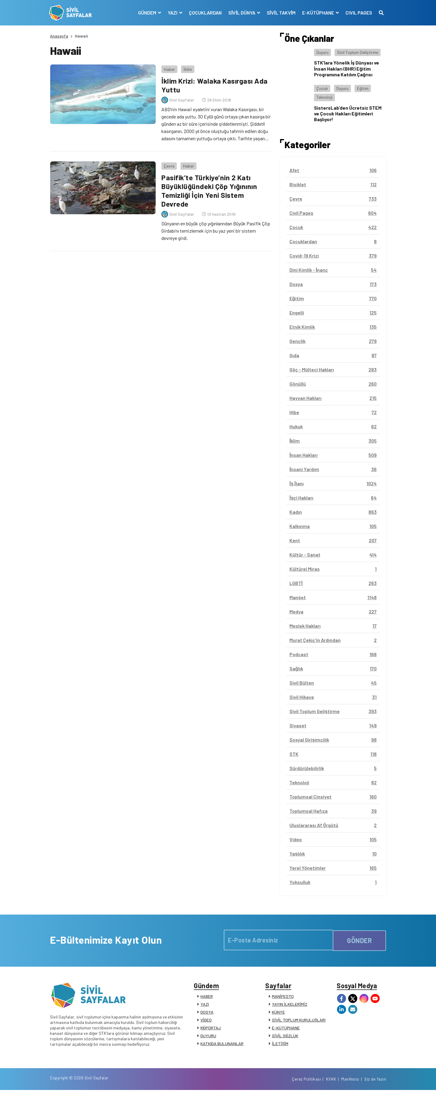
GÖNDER (359, 940)
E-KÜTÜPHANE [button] (317, 12)
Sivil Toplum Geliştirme (357, 52)
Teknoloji (324, 97)
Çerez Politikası (306, 1081)
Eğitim (362, 88)
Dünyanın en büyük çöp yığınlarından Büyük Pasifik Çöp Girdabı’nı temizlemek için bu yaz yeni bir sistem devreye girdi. (214, 228)
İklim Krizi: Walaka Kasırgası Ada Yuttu (215, 84)
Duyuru (322, 52)
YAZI (204, 1005)
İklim (187, 68)
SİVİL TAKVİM (280, 12)
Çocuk (322, 88)
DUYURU (208, 1036)
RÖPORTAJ (210, 1029)
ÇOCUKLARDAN (204, 12)
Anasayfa (59, 35)
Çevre (168, 163)
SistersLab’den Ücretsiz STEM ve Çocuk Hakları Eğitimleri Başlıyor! (348, 113)
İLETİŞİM (280, 1044)
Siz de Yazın (375, 1081)
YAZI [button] (172, 12)
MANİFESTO (283, 997)
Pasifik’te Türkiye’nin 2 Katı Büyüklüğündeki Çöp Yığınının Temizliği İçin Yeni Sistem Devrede (209, 188)
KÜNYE (278, 1013)
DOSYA (206, 1013)
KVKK (331, 1081)
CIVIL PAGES (358, 12)
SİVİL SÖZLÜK (285, 1036)
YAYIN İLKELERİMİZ (289, 1005)
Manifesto (350, 1081)
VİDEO (206, 1021)
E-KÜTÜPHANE (286, 1029)
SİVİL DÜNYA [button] (241, 12)
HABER (206, 997)
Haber (168, 68)
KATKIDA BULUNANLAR (221, 1044)
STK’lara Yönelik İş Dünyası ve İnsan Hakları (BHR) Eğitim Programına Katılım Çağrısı (346, 68)
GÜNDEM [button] (146, 12)
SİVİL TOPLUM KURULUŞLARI (298, 1021)
